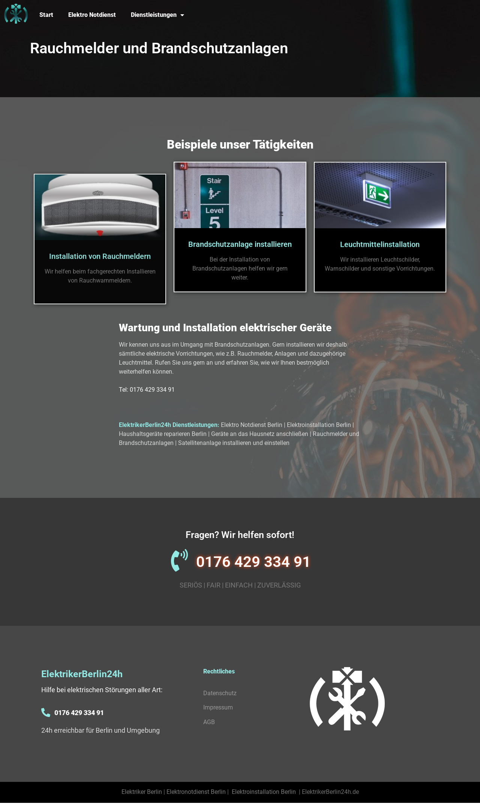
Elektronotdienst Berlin (196, 791)
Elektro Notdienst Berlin (251, 424)
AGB (209, 722)
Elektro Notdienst (92, 14)
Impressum (218, 707)
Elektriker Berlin (142, 791)
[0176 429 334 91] (179, 560)
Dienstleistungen (157, 15)
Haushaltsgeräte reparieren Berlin (163, 433)
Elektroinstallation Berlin (319, 424)
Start (46, 14)
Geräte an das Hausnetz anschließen (259, 433)
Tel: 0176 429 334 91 (147, 389)
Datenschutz (220, 693)
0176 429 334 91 (253, 562)
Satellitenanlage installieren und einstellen (234, 442)
